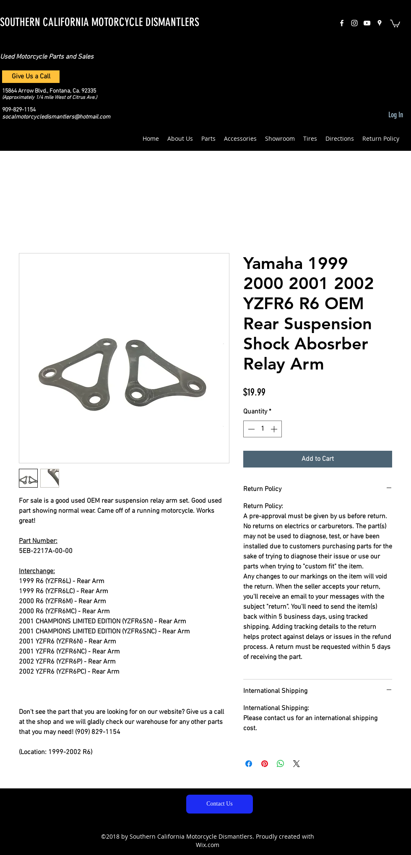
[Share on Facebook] (249, 764)
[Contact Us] (219, 804)
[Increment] (275, 429)
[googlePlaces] (379, 23)
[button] (395, 23)
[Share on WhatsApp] (281, 764)
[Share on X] (296, 764)
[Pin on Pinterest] (265, 764)
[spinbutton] (262, 429)
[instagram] (354, 23)
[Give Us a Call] (31, 76)
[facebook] (342, 23)
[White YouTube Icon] (367, 23)
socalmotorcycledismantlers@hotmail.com (56, 117)
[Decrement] (250, 429)
